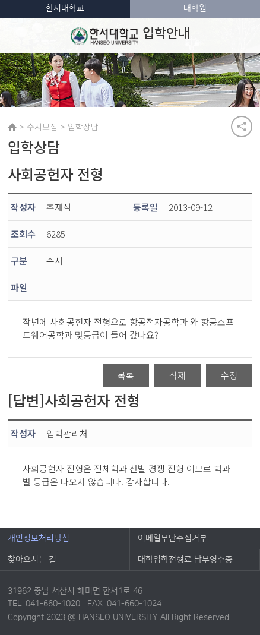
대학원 (195, 8)
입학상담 (83, 126)
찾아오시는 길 (32, 559)
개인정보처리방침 (38, 538)
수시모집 (42, 126)
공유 (241, 126)
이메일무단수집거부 (172, 538)
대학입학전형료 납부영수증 (185, 559)
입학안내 (130, 35)
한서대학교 (65, 8)
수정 (229, 375)
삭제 (177, 375)
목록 (126, 375)
